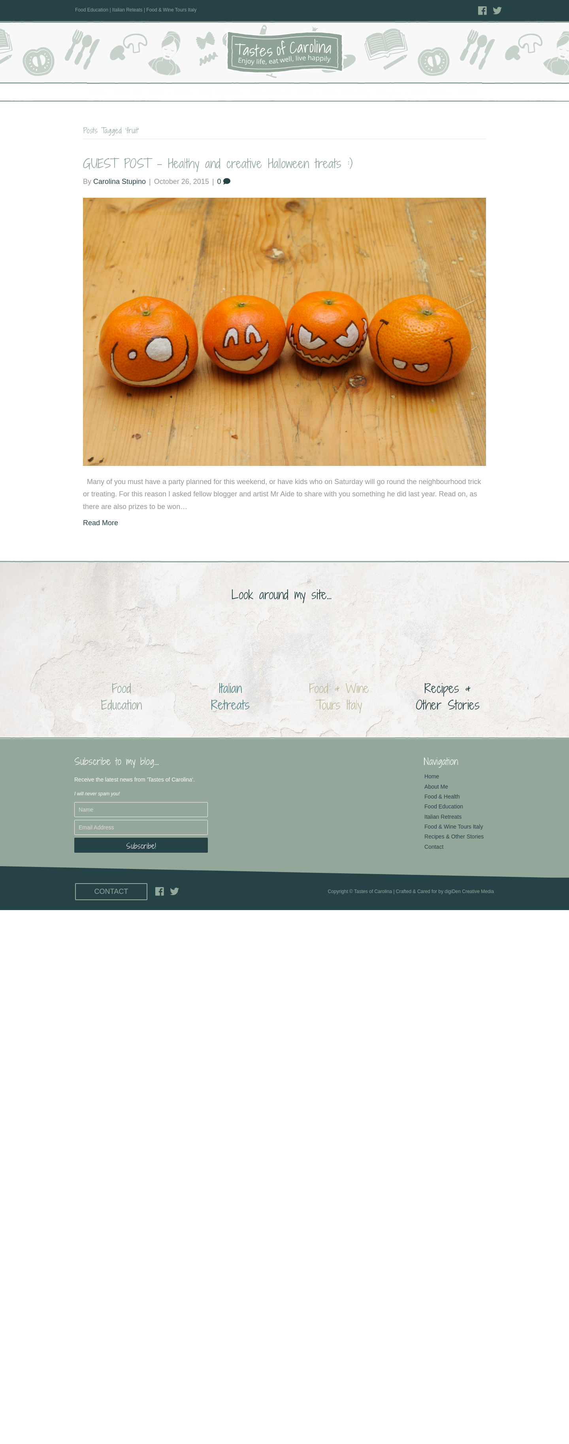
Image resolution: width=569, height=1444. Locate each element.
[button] (141, 845)
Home (98, 92)
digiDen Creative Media (469, 891)
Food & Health (171, 92)
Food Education (220, 92)
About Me (128, 92)
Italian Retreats (270, 92)
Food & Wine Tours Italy (334, 92)
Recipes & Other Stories (414, 92)
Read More (100, 523)
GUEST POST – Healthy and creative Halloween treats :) (218, 163)
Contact (468, 92)
